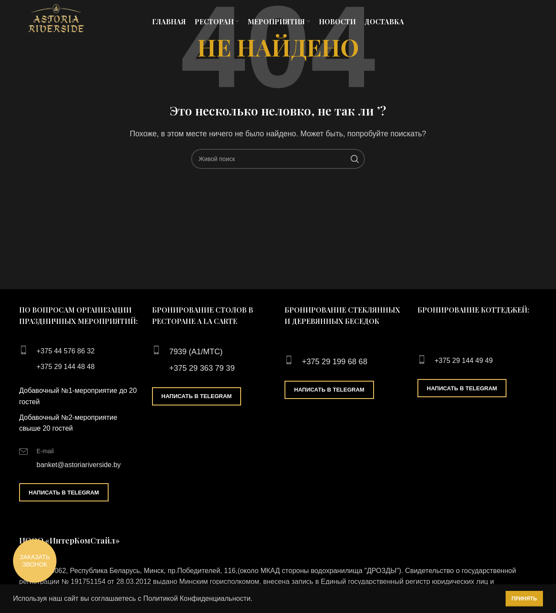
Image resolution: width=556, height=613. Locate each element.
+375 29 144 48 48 (65, 366)
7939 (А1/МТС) (196, 351)
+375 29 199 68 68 (334, 361)
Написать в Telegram (64, 492)
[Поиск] (278, 159)
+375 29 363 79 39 (202, 368)
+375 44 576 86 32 (65, 351)
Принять (524, 599)
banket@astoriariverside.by (78, 464)
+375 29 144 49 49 (464, 360)
